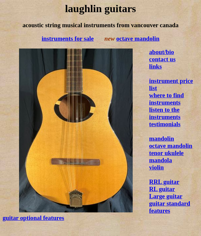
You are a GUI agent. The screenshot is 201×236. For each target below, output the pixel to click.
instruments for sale (68, 38)
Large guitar (165, 196)
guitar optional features (33, 217)
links (155, 66)
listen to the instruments (165, 113)
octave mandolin (137, 38)
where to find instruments (166, 99)
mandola (160, 160)
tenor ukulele (166, 152)
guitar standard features (169, 207)
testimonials (165, 124)
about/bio (161, 52)
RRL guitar (164, 181)
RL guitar (162, 189)
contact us (162, 59)
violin (156, 167)
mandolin (161, 138)
